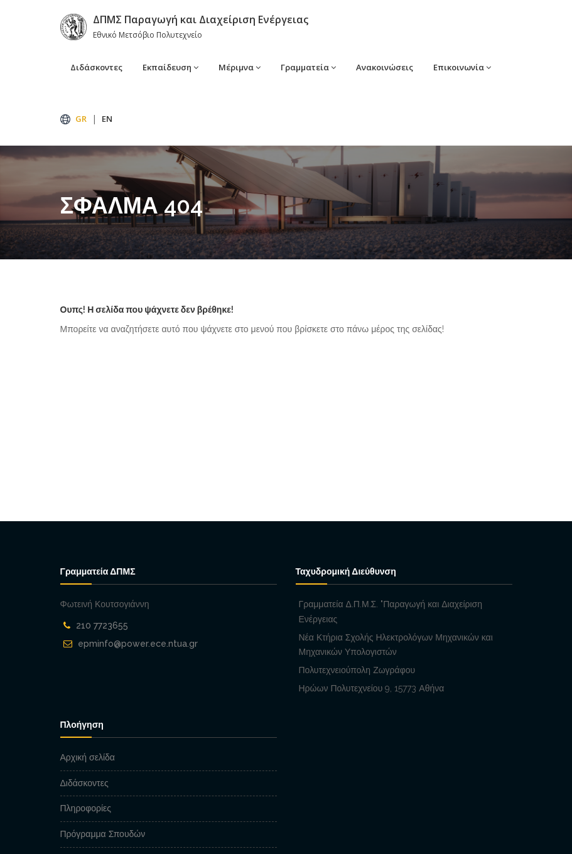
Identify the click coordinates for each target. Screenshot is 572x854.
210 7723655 (102, 625)
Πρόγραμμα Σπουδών (103, 834)
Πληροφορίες (86, 808)
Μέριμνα (236, 67)
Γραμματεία (305, 67)
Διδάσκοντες (96, 67)
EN (107, 118)
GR (81, 118)
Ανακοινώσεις (384, 67)
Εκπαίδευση (167, 67)
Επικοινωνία (458, 67)
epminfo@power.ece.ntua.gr (138, 644)
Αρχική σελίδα (87, 757)
